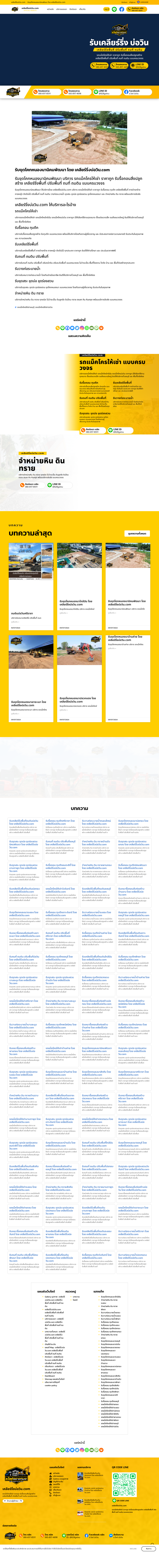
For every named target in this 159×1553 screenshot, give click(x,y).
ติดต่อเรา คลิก (137, 8)
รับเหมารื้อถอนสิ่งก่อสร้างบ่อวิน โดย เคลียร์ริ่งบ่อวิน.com (132, 1188)
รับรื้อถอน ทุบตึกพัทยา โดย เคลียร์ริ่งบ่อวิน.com (132, 958)
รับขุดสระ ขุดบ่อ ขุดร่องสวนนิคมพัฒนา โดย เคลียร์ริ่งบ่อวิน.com (23, 844)
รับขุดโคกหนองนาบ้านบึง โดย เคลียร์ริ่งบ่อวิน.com (61, 1144)
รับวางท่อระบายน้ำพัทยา (110, 1318)
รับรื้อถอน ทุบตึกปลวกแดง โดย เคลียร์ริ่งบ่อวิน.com (95, 978)
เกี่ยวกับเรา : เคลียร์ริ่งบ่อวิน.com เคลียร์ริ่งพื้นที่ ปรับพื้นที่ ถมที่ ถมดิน (55, 1369)
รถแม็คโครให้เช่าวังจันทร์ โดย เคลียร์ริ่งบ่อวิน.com (60, 890)
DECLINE (133, 1549)
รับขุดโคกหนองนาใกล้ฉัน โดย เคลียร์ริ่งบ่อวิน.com (76, 603)
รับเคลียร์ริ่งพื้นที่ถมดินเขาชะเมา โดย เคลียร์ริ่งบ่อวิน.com (60, 1097)
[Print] (101, 328)
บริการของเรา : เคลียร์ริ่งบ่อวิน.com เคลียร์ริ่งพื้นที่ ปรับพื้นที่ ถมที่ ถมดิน (54, 1323)
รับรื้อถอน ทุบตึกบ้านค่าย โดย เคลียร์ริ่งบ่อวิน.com (97, 934)
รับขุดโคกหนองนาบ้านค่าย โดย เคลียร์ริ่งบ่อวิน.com (125, 638)
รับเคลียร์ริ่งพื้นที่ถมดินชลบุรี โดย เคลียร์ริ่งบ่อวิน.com (96, 890)
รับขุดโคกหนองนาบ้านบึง (111, 1379)
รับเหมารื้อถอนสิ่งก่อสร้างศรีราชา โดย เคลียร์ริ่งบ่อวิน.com (131, 1098)
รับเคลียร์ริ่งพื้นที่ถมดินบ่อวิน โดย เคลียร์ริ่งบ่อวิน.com (23, 822)
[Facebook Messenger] (72, 328)
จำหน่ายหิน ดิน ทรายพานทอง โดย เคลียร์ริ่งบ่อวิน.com (97, 866)
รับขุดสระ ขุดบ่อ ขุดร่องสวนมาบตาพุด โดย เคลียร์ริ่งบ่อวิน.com (23, 868)
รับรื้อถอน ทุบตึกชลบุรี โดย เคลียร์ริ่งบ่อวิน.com (59, 958)
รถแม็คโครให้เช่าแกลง (110, 1404)
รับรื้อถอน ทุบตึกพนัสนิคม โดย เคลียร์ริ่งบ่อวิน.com (61, 1026)
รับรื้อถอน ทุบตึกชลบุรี (110, 1401)
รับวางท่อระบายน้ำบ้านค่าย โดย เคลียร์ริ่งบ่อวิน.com (134, 978)
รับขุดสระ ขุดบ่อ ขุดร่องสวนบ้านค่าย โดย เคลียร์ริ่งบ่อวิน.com (93, 1490)
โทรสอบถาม (101, 64)
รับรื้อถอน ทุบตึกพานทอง (111, 1331)
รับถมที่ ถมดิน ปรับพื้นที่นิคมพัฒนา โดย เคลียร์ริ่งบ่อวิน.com (23, 1258)
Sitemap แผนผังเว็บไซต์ (54, 1379)
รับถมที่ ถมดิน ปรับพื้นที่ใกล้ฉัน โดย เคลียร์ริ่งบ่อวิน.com (97, 1144)
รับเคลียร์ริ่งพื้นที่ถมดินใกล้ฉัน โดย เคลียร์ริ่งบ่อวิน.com (97, 958)
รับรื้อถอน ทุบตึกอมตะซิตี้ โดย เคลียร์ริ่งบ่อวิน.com (61, 866)
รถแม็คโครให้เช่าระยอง (110, 1407)
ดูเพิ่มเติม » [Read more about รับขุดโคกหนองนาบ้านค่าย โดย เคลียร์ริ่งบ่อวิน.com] (112, 648)
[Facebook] (67, 328)
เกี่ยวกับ (82, 9)
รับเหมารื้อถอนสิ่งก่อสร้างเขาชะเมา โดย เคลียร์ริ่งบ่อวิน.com (24, 934)
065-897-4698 (122, 67)
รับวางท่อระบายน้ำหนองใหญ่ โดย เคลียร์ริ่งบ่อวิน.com (96, 822)
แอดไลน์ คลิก (72, 1534)
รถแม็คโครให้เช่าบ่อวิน (44, 307)
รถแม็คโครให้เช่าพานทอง (111, 1417)
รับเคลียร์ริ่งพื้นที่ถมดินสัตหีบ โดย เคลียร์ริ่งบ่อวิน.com (24, 1167)
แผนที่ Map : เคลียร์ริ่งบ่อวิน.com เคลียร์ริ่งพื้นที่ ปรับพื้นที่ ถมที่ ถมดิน (55, 1350)
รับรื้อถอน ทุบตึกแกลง (110, 1322)
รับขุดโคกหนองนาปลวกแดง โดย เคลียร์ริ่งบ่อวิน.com (78, 700)
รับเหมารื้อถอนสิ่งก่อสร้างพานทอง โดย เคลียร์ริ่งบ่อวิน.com (22, 1051)
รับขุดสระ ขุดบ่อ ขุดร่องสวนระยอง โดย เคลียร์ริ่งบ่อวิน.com (23, 1075)
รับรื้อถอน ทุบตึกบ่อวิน (110, 1388)
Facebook (134, 91)
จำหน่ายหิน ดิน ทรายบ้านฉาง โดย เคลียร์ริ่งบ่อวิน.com (23, 1097)
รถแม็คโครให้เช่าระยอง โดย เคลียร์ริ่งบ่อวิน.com (23, 1188)
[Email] (91, 328)
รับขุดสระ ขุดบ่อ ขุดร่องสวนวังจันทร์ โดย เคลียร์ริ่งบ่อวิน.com (133, 1167)
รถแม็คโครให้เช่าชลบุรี (25, 307)
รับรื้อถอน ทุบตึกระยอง (110, 1325)
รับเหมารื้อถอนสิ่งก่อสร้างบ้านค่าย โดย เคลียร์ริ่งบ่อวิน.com (95, 1027)
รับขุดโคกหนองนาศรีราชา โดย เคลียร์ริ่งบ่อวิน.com (133, 1073)
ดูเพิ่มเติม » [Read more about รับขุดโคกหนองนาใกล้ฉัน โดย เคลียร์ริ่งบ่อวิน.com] (64, 613)
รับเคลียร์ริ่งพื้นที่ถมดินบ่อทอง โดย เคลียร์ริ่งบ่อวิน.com (24, 890)
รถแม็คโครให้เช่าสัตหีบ (110, 1413)
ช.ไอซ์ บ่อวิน (134, 94)
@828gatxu (141, 67)
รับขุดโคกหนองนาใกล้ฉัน (111, 1296)
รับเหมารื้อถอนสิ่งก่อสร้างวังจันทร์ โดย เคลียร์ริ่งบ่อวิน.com (24, 1232)
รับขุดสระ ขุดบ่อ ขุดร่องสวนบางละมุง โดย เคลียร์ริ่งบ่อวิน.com (23, 980)
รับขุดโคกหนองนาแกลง (110, 1347)
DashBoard (50, 1375)
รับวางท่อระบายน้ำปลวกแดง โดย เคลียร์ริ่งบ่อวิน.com (132, 1256)
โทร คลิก (27, 1534)
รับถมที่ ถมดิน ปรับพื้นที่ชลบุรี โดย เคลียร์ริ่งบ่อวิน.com (61, 843)
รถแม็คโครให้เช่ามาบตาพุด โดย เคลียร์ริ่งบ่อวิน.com (25, 1120)
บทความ (76, 1296)
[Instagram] (82, 328)
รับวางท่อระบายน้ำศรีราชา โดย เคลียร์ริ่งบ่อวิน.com (133, 1232)
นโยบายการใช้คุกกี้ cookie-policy (52, 1384)
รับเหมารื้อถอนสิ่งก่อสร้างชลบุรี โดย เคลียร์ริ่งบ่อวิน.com (61, 1167)
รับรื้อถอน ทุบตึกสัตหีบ (110, 1385)
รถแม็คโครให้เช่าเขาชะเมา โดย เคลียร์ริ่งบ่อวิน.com (133, 1209)
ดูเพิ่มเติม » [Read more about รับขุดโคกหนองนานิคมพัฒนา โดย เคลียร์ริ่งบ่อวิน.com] (112, 613)
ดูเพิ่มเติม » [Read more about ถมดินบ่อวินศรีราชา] (15, 622)
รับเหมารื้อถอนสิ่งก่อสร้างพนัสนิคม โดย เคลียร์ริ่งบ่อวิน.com (131, 1004)
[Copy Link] (58, 328)
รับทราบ (148, 1549)
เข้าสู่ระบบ (132, 2)
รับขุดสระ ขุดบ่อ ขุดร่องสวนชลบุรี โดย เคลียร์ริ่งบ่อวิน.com (133, 913)
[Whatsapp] (87, 328)
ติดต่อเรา (124, 2)
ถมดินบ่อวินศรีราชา (22, 613)
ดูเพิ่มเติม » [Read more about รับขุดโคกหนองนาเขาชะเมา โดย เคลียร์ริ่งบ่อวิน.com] (15, 714)
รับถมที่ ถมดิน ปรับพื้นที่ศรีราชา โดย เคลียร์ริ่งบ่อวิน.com (58, 936)
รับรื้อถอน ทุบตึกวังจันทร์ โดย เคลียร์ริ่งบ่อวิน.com (97, 1256)
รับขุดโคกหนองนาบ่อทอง (111, 1366)
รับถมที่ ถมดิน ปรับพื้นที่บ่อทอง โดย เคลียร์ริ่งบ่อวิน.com (97, 1167)
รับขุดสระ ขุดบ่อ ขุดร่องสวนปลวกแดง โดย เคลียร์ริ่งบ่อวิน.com (60, 1210)
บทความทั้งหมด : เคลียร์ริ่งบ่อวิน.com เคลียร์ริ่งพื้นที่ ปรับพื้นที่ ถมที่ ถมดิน (55, 1336)
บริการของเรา (61, 9)
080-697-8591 (137, 11)
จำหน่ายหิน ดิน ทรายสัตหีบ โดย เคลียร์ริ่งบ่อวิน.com (59, 1188)
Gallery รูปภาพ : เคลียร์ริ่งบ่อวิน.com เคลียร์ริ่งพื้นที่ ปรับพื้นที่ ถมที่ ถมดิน (55, 1301)
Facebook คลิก (96, 1534)
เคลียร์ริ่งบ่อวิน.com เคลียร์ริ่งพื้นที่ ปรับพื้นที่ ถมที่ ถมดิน (54, 1312)
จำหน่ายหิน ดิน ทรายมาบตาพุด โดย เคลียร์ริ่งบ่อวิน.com (97, 1188)
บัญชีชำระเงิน (50, 1344)
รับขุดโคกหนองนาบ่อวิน (110, 1344)
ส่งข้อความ (118, 1534)
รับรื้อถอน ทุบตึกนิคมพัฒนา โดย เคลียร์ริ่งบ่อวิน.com (132, 866)
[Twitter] (77, 328)
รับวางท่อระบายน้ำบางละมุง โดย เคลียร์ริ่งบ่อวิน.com (23, 1026)
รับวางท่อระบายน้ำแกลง (110, 1312)
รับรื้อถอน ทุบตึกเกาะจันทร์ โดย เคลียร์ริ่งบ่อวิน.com (61, 913)
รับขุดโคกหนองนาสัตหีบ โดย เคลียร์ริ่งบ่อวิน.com (96, 1073)
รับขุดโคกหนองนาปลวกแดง (108, 1352)
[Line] (62, 328)
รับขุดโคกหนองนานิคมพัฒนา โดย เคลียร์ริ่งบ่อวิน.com (127, 603)
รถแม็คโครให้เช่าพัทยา (110, 1420)
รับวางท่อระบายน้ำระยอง (111, 1315)
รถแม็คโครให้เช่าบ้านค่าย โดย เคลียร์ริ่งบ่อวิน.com (60, 1049)
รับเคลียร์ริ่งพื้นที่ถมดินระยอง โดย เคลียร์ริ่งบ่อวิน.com (96, 1232)
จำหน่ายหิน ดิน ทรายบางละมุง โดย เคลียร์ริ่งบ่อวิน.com (61, 1002)
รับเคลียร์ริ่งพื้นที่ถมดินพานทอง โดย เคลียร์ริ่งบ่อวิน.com (59, 1234)
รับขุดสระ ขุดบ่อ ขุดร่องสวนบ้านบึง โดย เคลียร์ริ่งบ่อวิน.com (60, 980)
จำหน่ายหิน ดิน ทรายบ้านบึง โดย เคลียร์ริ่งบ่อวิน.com (96, 843)
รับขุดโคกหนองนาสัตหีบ (110, 1375)
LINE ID (140, 64)
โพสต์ (75, 1299)
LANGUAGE (144, 2)
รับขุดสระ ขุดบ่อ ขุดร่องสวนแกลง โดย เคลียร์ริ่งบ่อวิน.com (133, 843)
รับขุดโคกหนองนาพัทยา (110, 1382)
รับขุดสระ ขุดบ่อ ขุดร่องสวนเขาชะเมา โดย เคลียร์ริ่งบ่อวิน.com (132, 1122)
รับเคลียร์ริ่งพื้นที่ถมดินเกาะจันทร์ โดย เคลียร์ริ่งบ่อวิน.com (133, 934)
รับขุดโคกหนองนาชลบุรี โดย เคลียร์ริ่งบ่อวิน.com (132, 1144)
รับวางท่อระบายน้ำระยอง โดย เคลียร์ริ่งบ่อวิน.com (96, 913)
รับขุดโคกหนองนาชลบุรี (110, 1340)
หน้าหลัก (50, 9)
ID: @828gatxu (73, 1537)
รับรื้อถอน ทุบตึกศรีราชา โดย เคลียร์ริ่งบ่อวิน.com (60, 822)
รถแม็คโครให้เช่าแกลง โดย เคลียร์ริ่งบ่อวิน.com (22, 1209)
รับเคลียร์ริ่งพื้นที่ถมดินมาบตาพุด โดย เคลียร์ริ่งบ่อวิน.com (96, 1210)
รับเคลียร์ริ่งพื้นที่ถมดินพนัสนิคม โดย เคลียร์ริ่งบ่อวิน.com (93, 1502)
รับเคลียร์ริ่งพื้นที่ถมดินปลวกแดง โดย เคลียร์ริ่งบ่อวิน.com (59, 1258)
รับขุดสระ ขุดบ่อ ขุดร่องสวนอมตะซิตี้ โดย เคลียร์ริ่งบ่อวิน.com (23, 1145)
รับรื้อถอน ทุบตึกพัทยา (110, 1391)
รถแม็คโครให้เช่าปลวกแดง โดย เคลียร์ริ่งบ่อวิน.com (97, 1120)
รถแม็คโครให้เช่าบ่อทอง (110, 1410)
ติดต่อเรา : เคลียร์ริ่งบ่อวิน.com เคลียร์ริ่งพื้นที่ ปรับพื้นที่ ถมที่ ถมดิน (54, 1360)
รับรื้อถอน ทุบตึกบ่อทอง (110, 1328)
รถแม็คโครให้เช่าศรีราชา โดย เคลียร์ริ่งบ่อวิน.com (23, 1002)
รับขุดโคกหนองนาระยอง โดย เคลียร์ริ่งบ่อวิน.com (23, 913)
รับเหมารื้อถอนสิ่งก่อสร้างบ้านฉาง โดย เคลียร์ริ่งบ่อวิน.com (131, 891)
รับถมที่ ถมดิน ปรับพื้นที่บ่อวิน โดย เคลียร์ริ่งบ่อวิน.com (24, 958)
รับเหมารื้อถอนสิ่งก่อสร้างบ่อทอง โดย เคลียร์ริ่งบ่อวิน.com (96, 1002)
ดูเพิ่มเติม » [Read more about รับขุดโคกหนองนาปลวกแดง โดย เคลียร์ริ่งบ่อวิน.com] (64, 710)
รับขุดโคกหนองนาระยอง (111, 1356)
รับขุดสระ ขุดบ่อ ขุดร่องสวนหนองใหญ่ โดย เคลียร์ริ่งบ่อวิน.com (132, 1051)
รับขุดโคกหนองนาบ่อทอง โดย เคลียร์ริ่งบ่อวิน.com (133, 822)
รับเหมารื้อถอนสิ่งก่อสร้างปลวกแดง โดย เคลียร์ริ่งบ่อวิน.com (95, 1098)
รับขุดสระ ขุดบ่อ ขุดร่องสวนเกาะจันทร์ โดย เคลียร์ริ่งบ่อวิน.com (60, 1122)
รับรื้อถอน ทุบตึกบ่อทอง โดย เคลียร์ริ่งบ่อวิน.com (132, 1026)
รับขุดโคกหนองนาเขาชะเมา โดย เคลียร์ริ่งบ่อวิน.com (28, 703)
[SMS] (96, 328)
